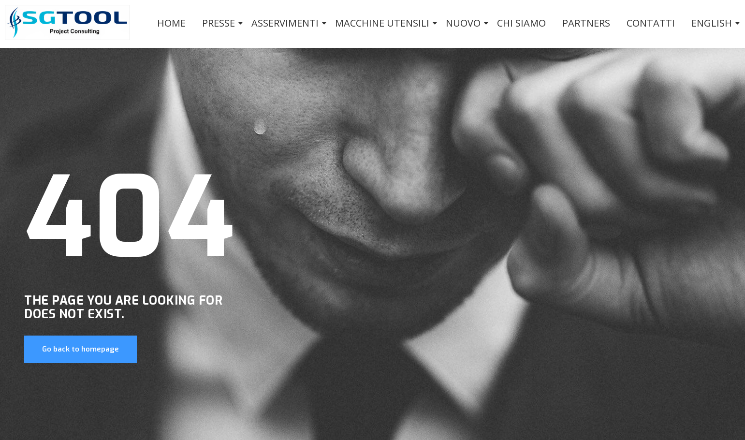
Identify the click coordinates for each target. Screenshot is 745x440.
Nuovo (465, 22)
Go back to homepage (80, 349)
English (713, 22)
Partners (586, 22)
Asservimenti (286, 22)
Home (171, 22)
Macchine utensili (384, 22)
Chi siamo (521, 22)
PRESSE (220, 22)
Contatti (651, 22)
